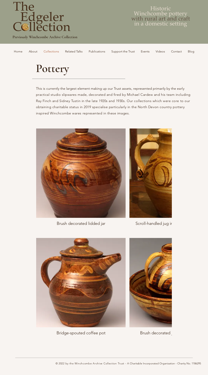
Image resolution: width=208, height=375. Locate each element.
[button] (123, 51)
